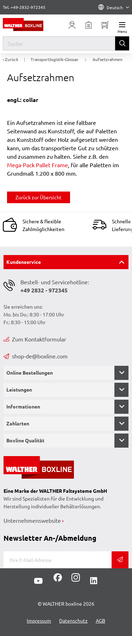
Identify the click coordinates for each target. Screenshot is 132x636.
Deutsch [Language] (113, 7)
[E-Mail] (58, 559)
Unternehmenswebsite (32, 520)
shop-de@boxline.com (36, 355)
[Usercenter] (72, 25)
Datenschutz (73, 620)
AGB (100, 620)
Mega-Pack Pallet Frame (37, 164)
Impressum (39, 620)
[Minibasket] (105, 25)
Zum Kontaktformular (35, 339)
